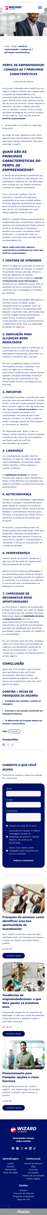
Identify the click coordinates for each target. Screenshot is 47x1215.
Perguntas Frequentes (23, 1196)
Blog (14, 46)
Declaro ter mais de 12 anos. (23, 826)
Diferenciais (10, 1169)
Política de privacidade (33, 1175)
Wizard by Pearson (33, 1163)
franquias (14, 731)
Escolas (10, 1166)
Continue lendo (13, 955)
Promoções (33, 1172)
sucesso (33, 356)
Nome (9, 789)
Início (7, 46)
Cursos (10, 1163)
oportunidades (12, 634)
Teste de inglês (10, 1172)
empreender (8, 200)
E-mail (9, 800)
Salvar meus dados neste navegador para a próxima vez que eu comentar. (23, 850)
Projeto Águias (33, 1178)
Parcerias (33, 1169)
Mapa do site (23, 1199)
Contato (23, 1190)
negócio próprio (10, 91)
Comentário (12, 811)
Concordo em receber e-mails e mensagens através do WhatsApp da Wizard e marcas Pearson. (24, 836)
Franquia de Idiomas (23, 1193)
